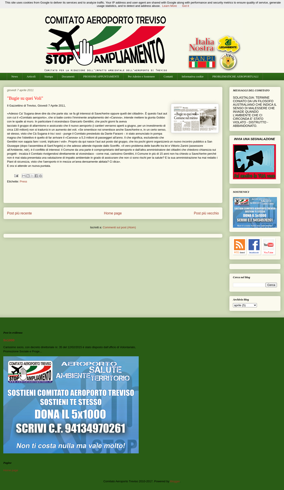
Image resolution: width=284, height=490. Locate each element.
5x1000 (9, 340)
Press (23, 181)
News (14, 76)
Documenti (68, 76)
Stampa (48, 76)
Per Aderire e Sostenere (141, 76)
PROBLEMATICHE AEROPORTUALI (235, 76)
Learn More (169, 6)
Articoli (31, 76)
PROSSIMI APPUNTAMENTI (101, 76)
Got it (185, 6)
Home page (113, 213)
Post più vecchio (206, 213)
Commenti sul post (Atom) (119, 227)
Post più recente (19, 213)
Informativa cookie (192, 76)
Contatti (168, 76)
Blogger (175, 481)
